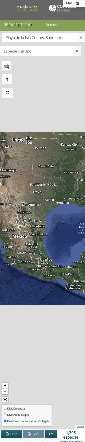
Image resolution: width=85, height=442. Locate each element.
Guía (33, 434)
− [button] (5, 391)
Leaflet (80, 426)
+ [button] (5, 385)
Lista (11, 434)
